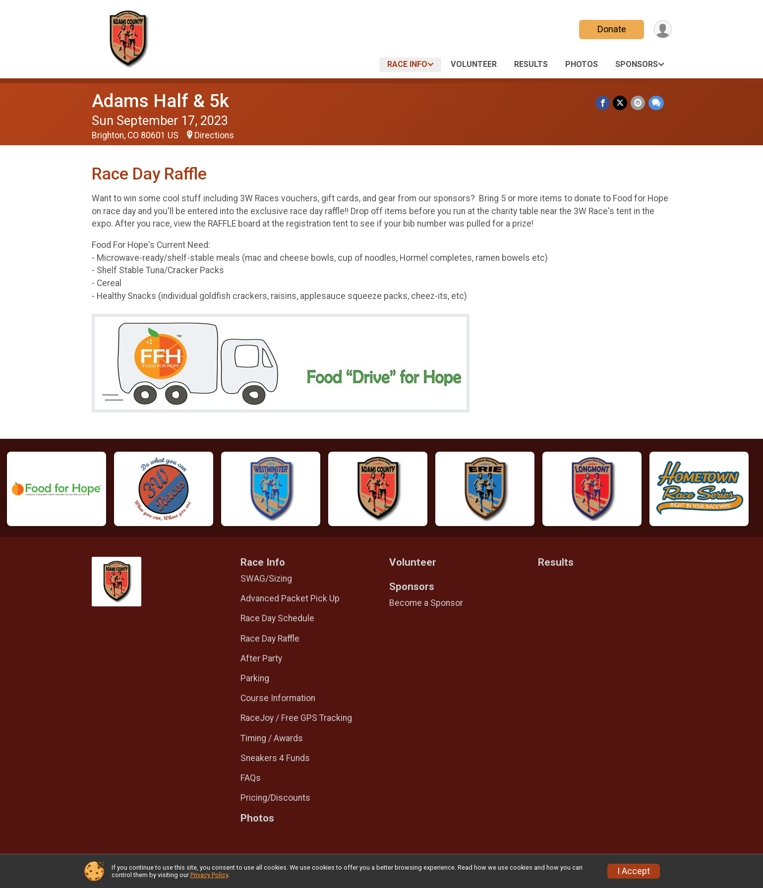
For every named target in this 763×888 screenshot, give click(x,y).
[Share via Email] (638, 103)
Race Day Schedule (277, 618)
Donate (610, 29)
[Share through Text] (656, 103)
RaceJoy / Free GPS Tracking (296, 718)
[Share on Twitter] (621, 103)
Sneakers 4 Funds (275, 758)
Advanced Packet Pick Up (290, 598)
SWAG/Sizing (266, 579)
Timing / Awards (271, 738)
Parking (254, 678)
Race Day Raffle (269, 639)
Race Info (407, 64)
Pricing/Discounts (275, 798)
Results (531, 64)
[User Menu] (662, 29)
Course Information (277, 698)
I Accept (633, 871)
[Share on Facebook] (603, 103)
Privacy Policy (209, 875)
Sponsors (636, 64)
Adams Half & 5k (160, 101)
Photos (581, 64)
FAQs (250, 778)
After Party (261, 658)
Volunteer (474, 64)
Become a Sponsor (426, 603)
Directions (214, 135)
